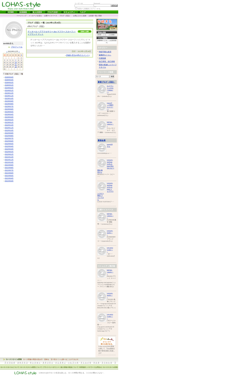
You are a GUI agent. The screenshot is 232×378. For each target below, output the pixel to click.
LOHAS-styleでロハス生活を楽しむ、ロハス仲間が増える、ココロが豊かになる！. (71, 373)
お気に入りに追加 (79, 16)
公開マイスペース (50, 16)
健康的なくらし (105, 55)
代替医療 (102, 58)
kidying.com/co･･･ (110, 124)
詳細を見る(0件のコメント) (78, 55)
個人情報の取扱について (69, 367)
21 (16, 64)
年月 (9, 77)
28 (16, 67)
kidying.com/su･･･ (110, 216)
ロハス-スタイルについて (10, 367)
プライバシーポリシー (51, 367)
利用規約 (82, 367)
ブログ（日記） (65, 16)
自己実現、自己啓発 (107, 61)
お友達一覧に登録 (95, 16)
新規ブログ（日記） (106, 82)
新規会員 (101, 140)
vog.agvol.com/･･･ (110, 250)
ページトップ (21, 16)
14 (16, 62)
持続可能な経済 (105, 52)
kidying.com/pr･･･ (110, 272)
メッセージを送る (35, 16)
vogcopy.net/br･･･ (110, 233)
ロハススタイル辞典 (14, 359)
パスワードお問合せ (94, 367)
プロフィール (16, 47)
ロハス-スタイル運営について (31, 367)
